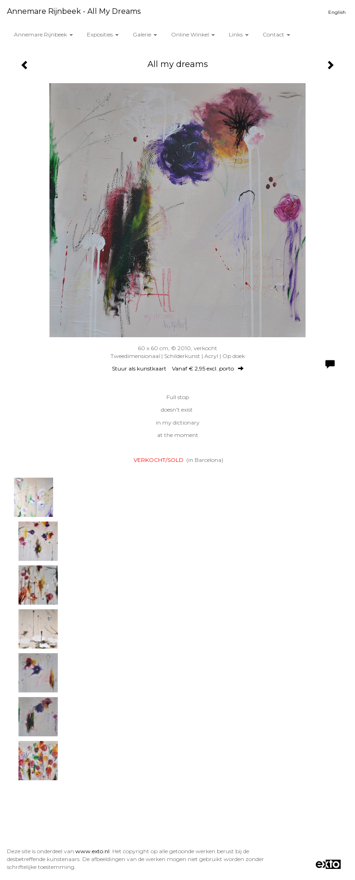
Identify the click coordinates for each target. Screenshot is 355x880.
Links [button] (239, 34)
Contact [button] (276, 34)
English (337, 12)
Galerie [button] (145, 34)
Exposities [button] (103, 34)
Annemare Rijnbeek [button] (43, 34)
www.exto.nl (92, 851)
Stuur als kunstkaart (178, 368)
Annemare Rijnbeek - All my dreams (74, 11)
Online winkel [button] (193, 34)
